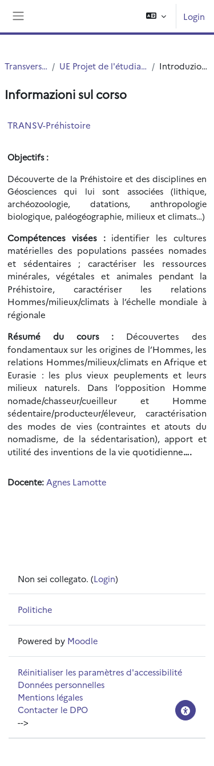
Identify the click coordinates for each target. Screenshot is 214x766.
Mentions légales (50, 697)
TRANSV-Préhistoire (49, 125)
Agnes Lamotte (76, 482)
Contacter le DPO (53, 709)
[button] (156, 16)
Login (194, 16)
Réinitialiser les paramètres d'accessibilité (100, 672)
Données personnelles (61, 684)
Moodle (82, 640)
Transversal (26, 66)
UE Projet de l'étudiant (103, 66)
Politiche (35, 609)
